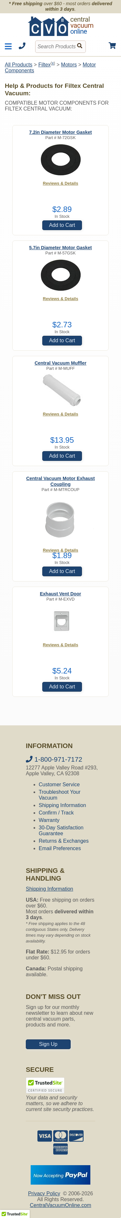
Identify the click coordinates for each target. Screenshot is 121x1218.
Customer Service (59, 784)
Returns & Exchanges (64, 841)
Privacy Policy (44, 1193)
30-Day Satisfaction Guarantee (61, 830)
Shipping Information (62, 805)
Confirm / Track (56, 812)
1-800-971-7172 (54, 759)
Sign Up (48, 1044)
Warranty (49, 820)
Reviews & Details (60, 183)
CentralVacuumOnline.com (60, 1205)
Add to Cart (62, 225)
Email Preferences (60, 848)
